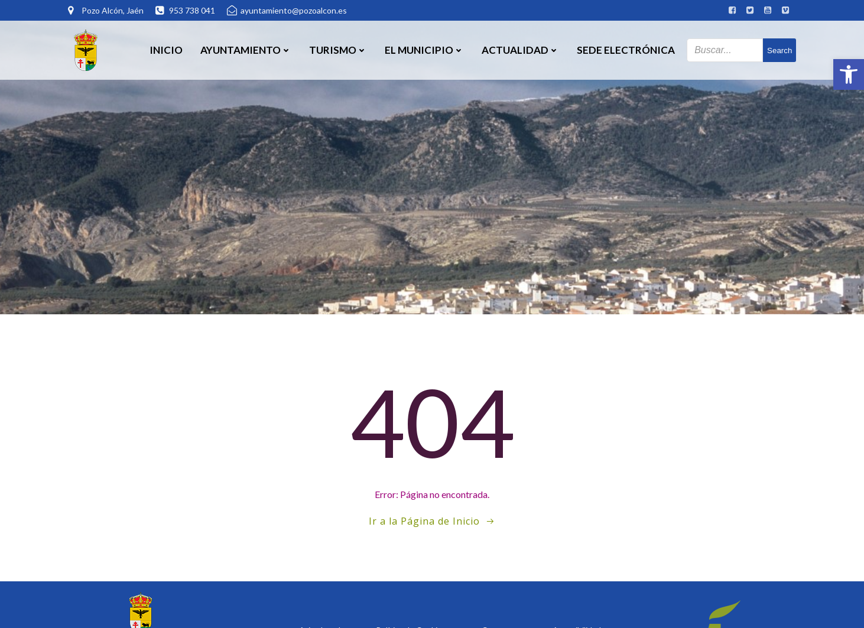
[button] (848, 74)
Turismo (338, 50)
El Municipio (424, 50)
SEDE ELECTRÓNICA (626, 50)
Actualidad (520, 50)
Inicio (166, 50)
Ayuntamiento (245, 50)
